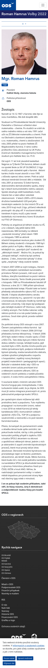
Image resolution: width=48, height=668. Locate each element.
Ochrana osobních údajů (13, 626)
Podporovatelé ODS (11, 587)
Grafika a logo (8, 620)
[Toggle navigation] (42, 5)
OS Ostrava (6, 573)
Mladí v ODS (7, 584)
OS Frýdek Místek (6, 559)
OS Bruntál (6, 555)
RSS (3, 599)
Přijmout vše (9, 663)
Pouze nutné (9, 658)
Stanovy (5, 611)
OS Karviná (6, 564)
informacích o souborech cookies (28, 645)
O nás (4, 604)
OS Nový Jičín (7, 567)
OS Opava (6, 570)
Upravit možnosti (25, 658)
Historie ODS (8, 614)
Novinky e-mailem (10, 593)
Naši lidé (6, 608)
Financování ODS (10, 617)
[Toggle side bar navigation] (24, 23)
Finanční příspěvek (10, 590)
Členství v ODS (8, 578)
